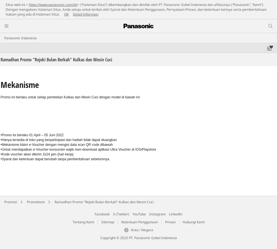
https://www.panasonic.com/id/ (53, 4)
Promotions (36, 202)
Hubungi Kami (194, 222)
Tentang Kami (83, 222)
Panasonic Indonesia (20, 38)
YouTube (139, 214)
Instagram (157, 214)
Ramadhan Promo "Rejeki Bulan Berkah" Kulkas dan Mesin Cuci (104, 202)
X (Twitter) (121, 214)
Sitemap (107, 222)
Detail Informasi (85, 14)
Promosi (10, 202)
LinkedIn (175, 214)
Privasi (170, 222)
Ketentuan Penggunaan (139, 222)
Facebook (102, 214)
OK (66, 14)
